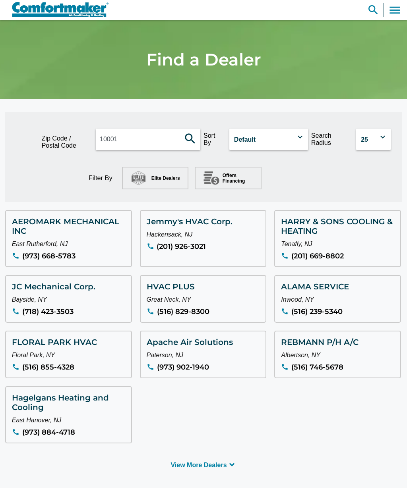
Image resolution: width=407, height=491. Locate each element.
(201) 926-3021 (181, 246)
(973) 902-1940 (183, 367)
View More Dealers (199, 465)
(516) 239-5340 (317, 311)
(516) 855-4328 (48, 367)
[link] (57, 10)
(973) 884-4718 (48, 432)
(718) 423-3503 (48, 311)
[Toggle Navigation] (395, 10)
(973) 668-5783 (49, 256)
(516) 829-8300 (183, 311)
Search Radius (321, 139)
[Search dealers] (190, 139)
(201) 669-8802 (317, 256)
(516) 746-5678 (317, 367)
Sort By (209, 139)
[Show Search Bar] (373, 10)
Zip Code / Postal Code (59, 142)
